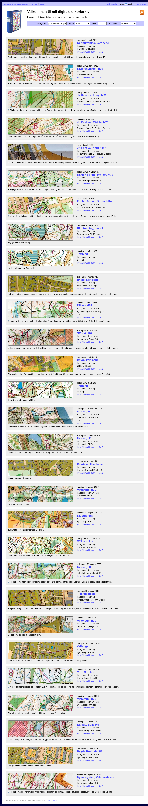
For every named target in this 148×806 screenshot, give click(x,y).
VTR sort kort (85, 541)
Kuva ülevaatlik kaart (86, 52)
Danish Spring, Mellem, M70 (95, 174)
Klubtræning (85, 515)
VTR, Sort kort (86, 672)
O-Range (82, 646)
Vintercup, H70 (86, 489)
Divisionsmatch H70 (90, 68)
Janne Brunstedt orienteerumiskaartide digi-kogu (20, 4)
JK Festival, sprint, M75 (92, 148)
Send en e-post (52, 800)
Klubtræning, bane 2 (90, 228)
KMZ (101, 52)
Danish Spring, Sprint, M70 (94, 201)
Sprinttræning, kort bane (93, 43)
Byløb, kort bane (87, 279)
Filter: (94, 23)
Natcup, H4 (84, 411)
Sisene (42, 4)
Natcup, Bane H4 (88, 724)
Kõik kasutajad (112, 4)
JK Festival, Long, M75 (91, 95)
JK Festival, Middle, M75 (92, 122)
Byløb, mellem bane (90, 464)
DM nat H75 (84, 305)
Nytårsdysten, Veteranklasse (95, 777)
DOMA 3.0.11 (142, 4)
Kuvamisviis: (114, 23)
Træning (82, 254)
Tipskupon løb (86, 593)
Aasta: (71, 23)
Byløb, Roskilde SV (89, 751)
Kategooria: (42, 23)
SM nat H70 (84, 333)
